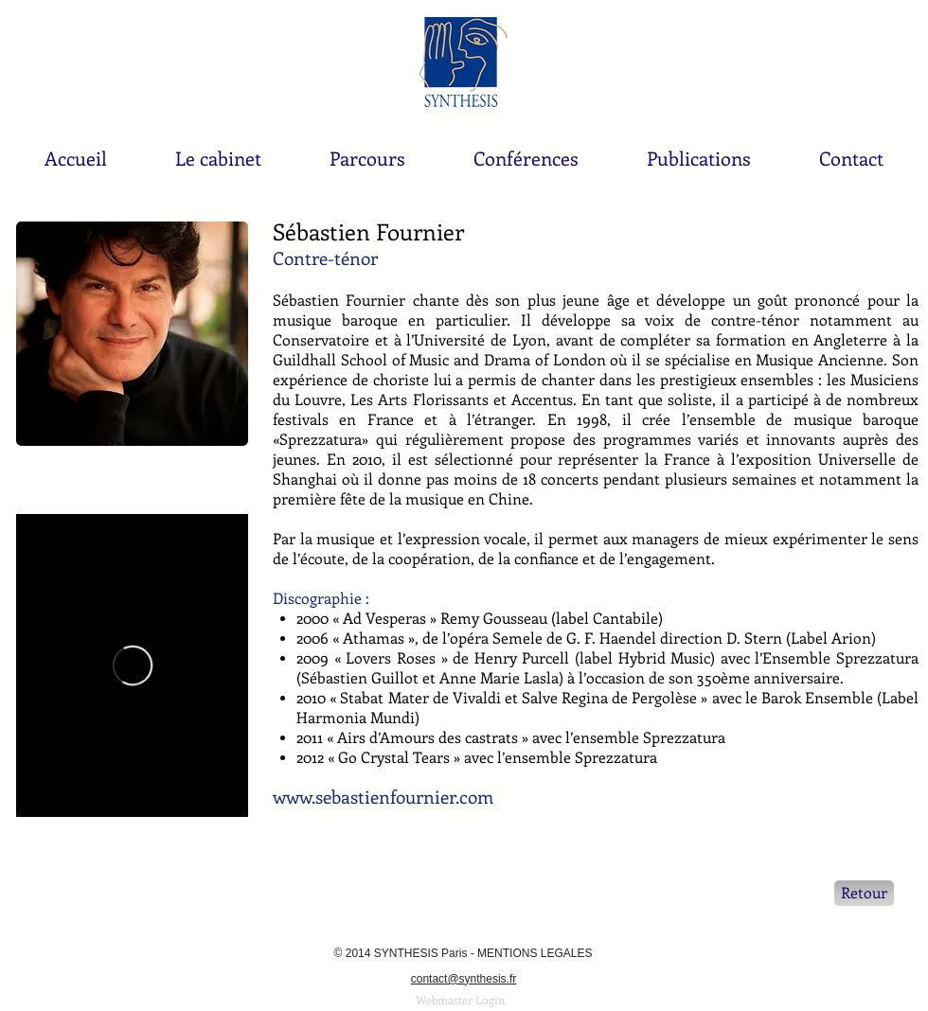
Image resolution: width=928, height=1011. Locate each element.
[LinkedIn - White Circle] (856, 986)
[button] (218, 158)
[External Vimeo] (132, 665)
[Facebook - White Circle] (810, 986)
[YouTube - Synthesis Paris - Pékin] (902, 986)
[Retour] (864, 893)
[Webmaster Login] (460, 1000)
